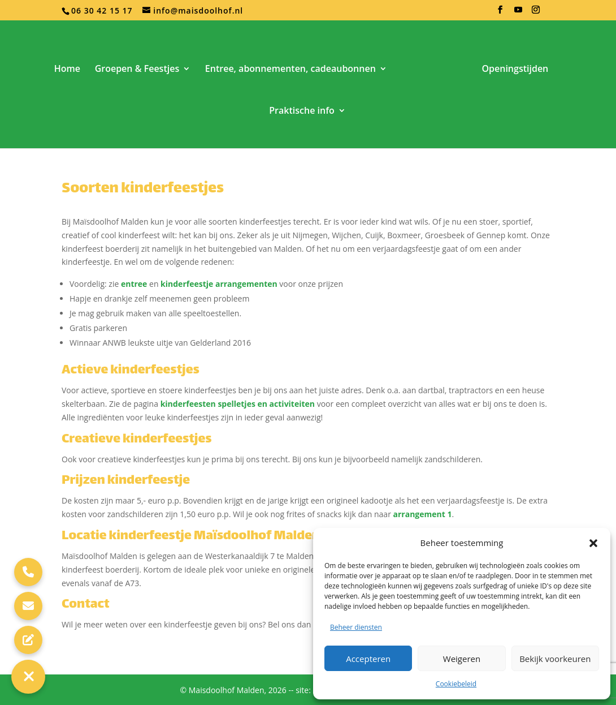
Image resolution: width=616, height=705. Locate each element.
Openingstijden (514, 70)
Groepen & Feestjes (137, 70)
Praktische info (301, 111)
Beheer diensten (356, 627)
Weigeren (461, 658)
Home (67, 70)
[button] (593, 543)
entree (134, 283)
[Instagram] (536, 13)
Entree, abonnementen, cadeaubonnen (290, 70)
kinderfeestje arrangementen (218, 283)
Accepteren (368, 658)
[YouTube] (518, 13)
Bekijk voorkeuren (555, 658)
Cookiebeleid (456, 684)
